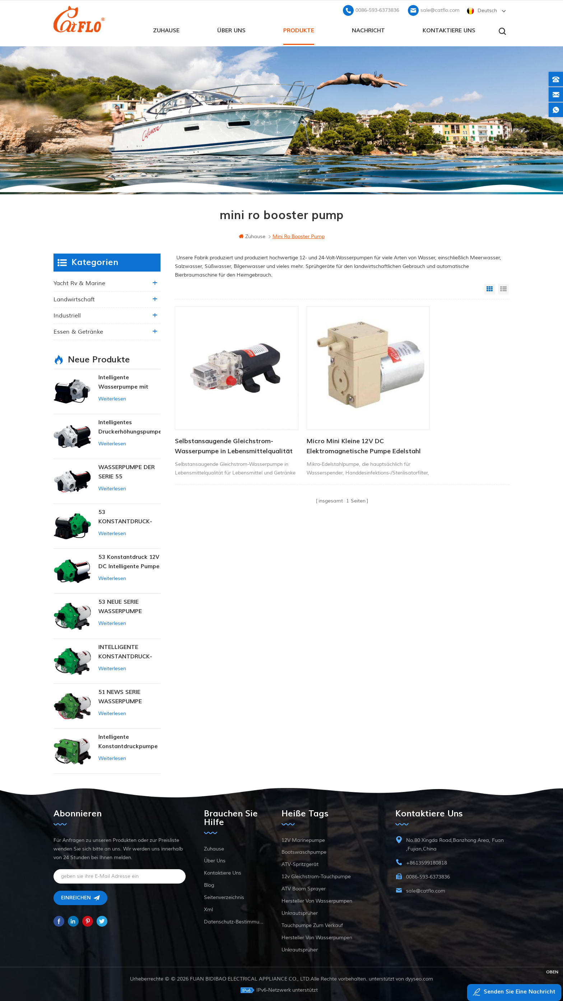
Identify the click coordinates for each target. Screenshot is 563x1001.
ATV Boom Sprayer (304, 888)
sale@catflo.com (440, 9)
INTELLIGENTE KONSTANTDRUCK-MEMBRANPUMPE (125, 651)
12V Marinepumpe (303, 839)
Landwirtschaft (74, 298)
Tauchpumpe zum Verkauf (312, 924)
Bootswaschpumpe (304, 851)
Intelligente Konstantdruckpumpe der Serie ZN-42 (128, 741)
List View (503, 288)
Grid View (489, 288)
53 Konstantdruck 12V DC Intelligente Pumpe (128, 560)
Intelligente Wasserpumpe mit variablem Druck (123, 381)
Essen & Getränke (78, 330)
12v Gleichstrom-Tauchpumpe (316, 875)
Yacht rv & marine (79, 282)
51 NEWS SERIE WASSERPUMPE (120, 695)
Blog (209, 884)
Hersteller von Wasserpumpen (317, 900)
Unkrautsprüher (300, 912)
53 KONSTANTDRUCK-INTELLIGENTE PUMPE (129, 516)
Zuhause (166, 29)
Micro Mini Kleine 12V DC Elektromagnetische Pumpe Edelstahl (329, 426)
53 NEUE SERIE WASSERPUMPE (120, 605)
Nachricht (368, 29)
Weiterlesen (112, 398)
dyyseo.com (419, 978)
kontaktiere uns (449, 29)
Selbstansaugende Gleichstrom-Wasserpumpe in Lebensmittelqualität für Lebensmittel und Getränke (224, 426)
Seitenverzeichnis (224, 896)
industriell (67, 314)
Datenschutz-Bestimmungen (233, 921)
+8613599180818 (426, 862)
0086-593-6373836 (377, 9)
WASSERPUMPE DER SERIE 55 (126, 471)
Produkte (298, 29)
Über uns (231, 29)
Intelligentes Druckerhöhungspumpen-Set (129, 426)
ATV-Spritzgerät (300, 863)
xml (208, 908)
